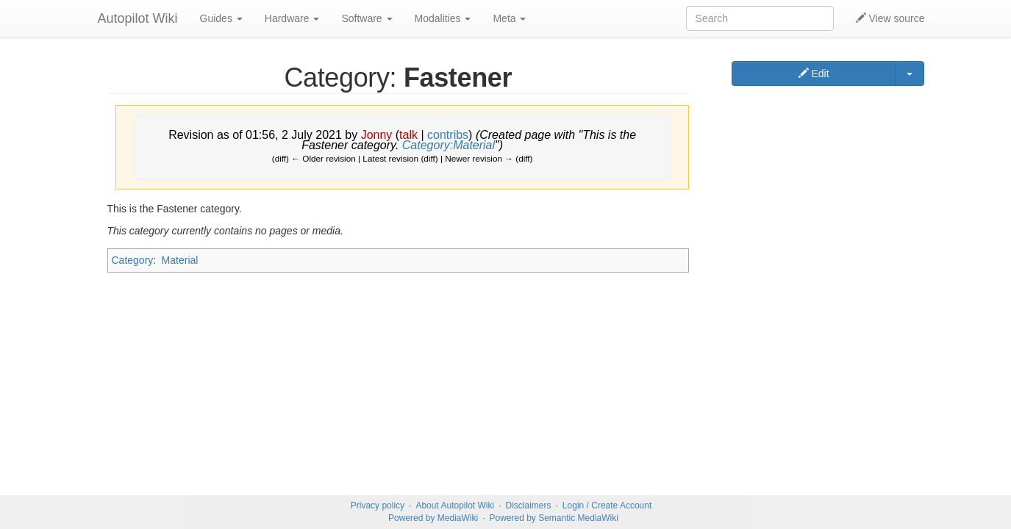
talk (408, 135)
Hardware (292, 18)
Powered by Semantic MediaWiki (553, 518)
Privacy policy (377, 505)
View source (890, 18)
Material (180, 260)
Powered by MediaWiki (433, 518)
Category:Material (448, 145)
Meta (509, 18)
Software (366, 18)
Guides (221, 18)
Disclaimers (528, 505)
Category (133, 260)
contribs (447, 135)
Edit (814, 73)
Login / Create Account (606, 505)
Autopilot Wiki (138, 18)
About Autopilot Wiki (454, 505)
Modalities (443, 18)
